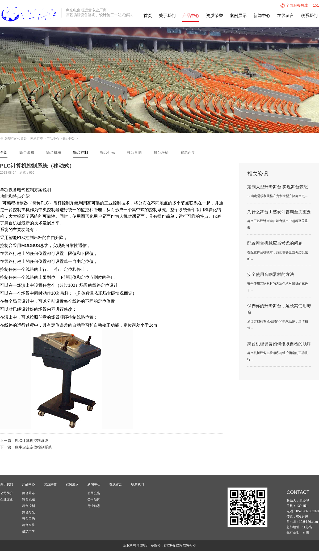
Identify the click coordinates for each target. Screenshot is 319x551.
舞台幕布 (26, 153)
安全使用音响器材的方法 (270, 274)
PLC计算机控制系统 (31, 441)
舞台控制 (68, 138)
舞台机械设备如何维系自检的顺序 (279, 344)
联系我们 (309, 16)
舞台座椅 (161, 153)
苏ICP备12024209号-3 (180, 545)
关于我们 (167, 16)
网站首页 (36, 138)
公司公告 (93, 493)
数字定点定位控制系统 (33, 448)
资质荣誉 (214, 16)
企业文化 (6, 499)
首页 (148, 16)
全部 (3, 153)
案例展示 (238, 16)
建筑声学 (188, 153)
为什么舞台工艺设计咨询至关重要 (279, 212)
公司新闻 (93, 499)
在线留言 (285, 16)
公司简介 (6, 493)
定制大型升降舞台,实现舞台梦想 (277, 187)
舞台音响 (134, 153)
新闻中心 (261, 16)
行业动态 (93, 506)
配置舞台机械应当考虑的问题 (275, 243)
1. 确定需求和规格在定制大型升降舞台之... (277, 196)
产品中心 (190, 16)
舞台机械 (53, 153)
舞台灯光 (107, 153)
